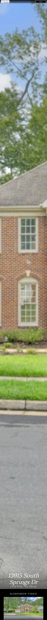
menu (41, 2)
